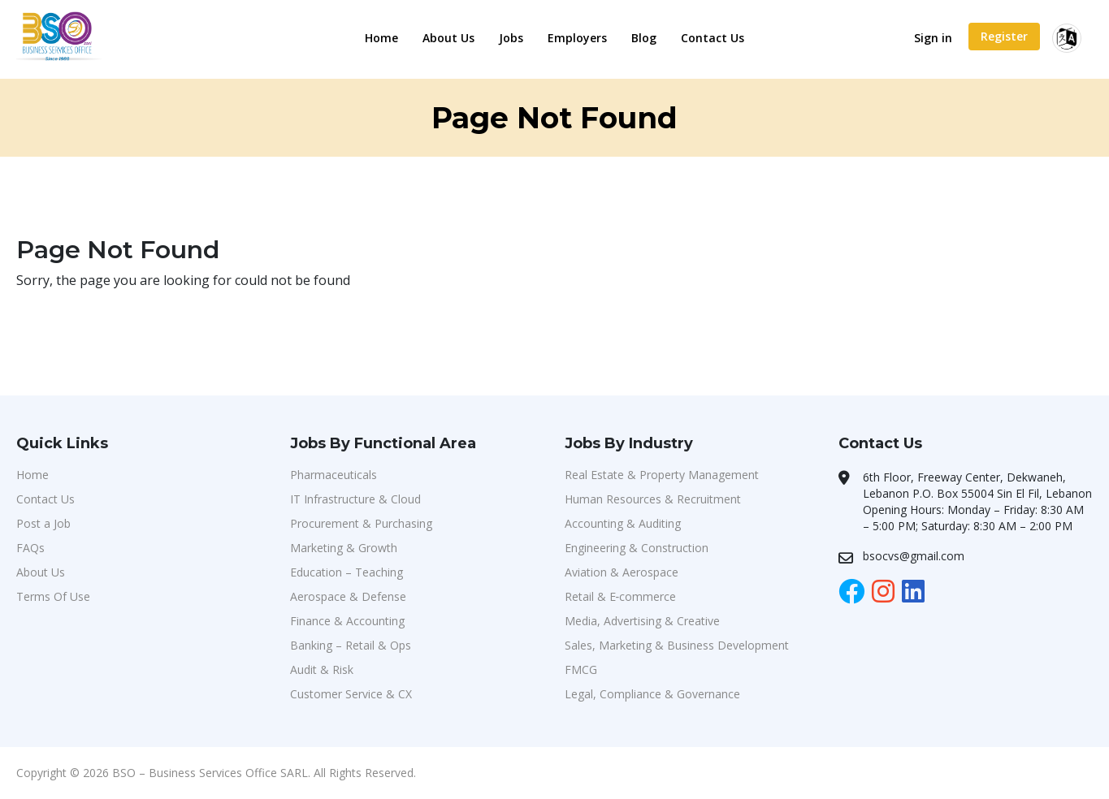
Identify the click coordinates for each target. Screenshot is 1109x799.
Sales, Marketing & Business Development (677, 645)
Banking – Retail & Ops (350, 645)
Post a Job (43, 523)
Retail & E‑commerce (621, 596)
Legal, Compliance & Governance (652, 694)
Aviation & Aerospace (621, 572)
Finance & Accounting (347, 620)
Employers (577, 37)
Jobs (511, 37)
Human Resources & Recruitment (653, 499)
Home (381, 37)
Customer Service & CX (351, 694)
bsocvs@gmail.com (913, 556)
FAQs (30, 547)
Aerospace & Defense (348, 596)
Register (1004, 36)
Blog (643, 37)
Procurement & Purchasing (361, 523)
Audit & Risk (321, 669)
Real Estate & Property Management (662, 474)
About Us (448, 37)
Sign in (933, 37)
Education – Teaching (346, 572)
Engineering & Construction (636, 547)
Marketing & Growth (343, 547)
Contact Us (712, 37)
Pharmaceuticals (333, 474)
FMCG (581, 669)
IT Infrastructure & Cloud (355, 499)
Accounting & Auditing (623, 523)
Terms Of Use (53, 596)
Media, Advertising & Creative (642, 620)
